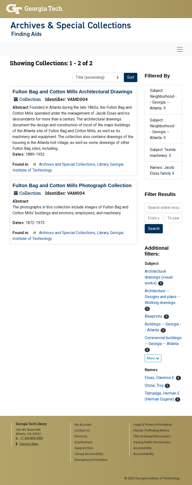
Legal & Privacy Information (152, 424)
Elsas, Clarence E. (160, 377)
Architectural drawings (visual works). (159, 277)
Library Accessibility (89, 454)
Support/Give (84, 448)
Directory (81, 436)
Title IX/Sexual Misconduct (152, 436)
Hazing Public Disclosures (151, 442)
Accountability (143, 454)
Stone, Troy (155, 385)
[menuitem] (98, 425)
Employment (83, 442)
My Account (83, 424)
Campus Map (28, 444)
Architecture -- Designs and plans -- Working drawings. (162, 297)
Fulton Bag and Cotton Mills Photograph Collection (72, 185)
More (153, 358)
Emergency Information (91, 460)
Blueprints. (154, 316)
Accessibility (142, 448)
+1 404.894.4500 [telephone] (31, 438)
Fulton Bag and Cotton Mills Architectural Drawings (72, 91)
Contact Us (82, 430)
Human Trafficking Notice (151, 430)
